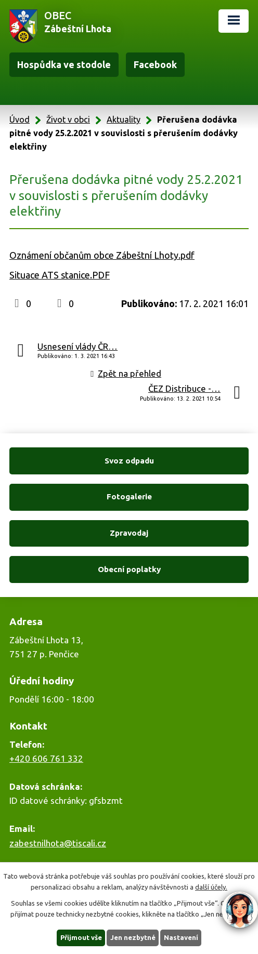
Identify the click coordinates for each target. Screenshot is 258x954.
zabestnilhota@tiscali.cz (57, 843)
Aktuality (123, 119)
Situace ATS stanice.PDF (59, 275)
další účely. (211, 887)
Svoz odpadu (129, 460)
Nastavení (181, 937)
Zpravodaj (129, 532)
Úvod (19, 119)
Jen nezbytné (133, 937)
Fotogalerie (129, 496)
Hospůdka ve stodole (64, 64)
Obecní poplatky (129, 569)
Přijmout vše (81, 937)
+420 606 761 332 (46, 758)
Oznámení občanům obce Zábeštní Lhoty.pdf (102, 255)
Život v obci (68, 119)
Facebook (155, 64)
